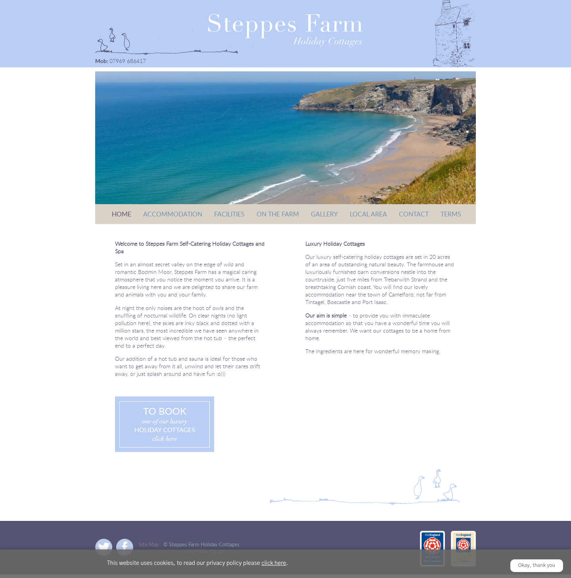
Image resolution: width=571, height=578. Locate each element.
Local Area (368, 214)
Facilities (229, 214)
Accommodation (172, 214)
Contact (414, 214)
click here (273, 563)
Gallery (324, 214)
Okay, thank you (537, 565)
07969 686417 (127, 61)
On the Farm (278, 214)
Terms (451, 214)
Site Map (149, 544)
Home (121, 214)
